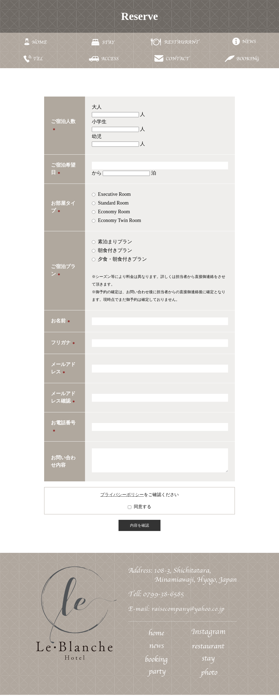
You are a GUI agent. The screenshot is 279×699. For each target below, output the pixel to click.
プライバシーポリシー (122, 498)
